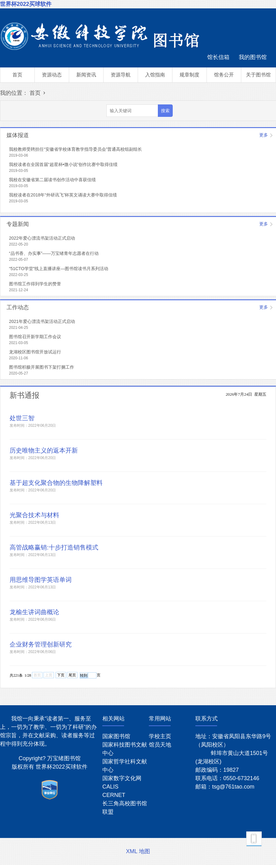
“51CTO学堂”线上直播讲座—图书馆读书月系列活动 (58, 268)
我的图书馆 (253, 57)
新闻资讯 (86, 74)
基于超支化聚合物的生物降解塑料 (56, 482)
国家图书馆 (116, 736)
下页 (61, 675)
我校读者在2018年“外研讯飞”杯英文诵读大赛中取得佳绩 (63, 194)
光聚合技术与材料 (34, 515)
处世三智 (22, 418)
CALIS (110, 787)
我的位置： (14, 93)
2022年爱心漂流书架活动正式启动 (42, 238)
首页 (17, 74)
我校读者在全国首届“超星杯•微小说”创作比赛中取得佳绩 (63, 164)
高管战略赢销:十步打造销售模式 (54, 547)
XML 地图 (138, 851)
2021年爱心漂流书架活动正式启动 (42, 321)
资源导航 (121, 74)
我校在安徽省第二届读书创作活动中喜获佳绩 (52, 179)
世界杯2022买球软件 (25, 4)
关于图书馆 (258, 74)
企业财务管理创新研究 (41, 644)
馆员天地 (160, 745)
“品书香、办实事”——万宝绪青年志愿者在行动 (54, 253)
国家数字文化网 (121, 778)
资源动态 (52, 74)
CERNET (113, 795)
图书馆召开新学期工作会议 (35, 336)
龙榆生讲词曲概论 (34, 612)
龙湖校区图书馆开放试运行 (35, 351)
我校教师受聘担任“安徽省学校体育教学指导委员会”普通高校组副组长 (75, 149)
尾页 (72, 675)
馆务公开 (224, 74)
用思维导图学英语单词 (41, 579)
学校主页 (160, 736)
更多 (263, 134)
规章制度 (189, 74)
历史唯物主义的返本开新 (44, 450)
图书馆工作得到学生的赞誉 (35, 283)
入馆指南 (155, 74)
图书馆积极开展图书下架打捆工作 (41, 367)
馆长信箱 (218, 57)
